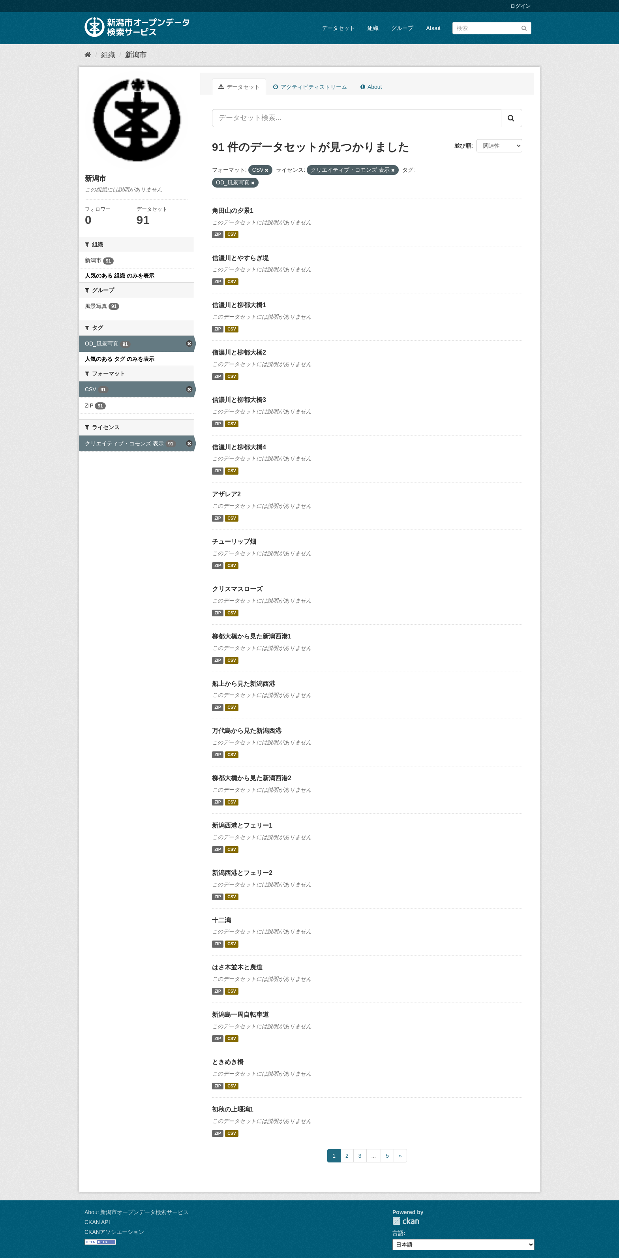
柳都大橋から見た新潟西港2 (251, 778)
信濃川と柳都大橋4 (239, 447)
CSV (231, 234)
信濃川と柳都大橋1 (239, 305)
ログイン (520, 6)
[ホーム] (87, 55)
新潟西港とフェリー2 (242, 872)
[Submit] (524, 27)
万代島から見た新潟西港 (246, 730)
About (433, 28)
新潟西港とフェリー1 (242, 825)
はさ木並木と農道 (237, 967)
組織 (373, 28)
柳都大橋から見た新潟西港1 (251, 636)
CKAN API (97, 1222)
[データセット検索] (491, 28)
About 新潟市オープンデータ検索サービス (136, 1212)
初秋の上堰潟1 (232, 1109)
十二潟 (221, 920)
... (373, 1156)
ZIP (217, 234)
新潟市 (135, 55)
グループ (402, 28)
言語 (397, 1233)
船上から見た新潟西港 (243, 683)
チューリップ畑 (234, 541)
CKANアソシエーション (114, 1232)
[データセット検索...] (356, 118)
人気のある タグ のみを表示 (119, 359)
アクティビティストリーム (310, 87)
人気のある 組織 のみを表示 (119, 275)
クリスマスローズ (237, 589)
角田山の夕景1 (232, 210)
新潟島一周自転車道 (240, 1014)
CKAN (405, 1221)
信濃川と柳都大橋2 (239, 352)
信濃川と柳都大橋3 (239, 399)
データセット (338, 28)
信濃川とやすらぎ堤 (240, 258)
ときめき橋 (228, 1062)
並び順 (462, 146)
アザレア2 (226, 494)
